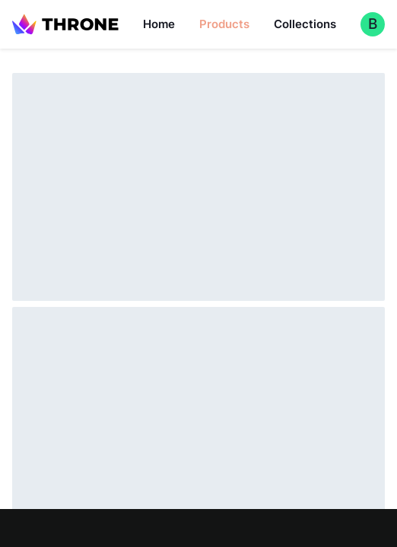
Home (159, 24)
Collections (305, 24)
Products (224, 24)
